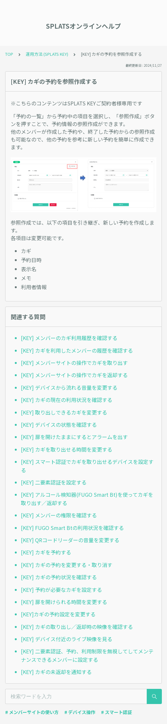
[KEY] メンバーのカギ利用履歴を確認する (69, 338)
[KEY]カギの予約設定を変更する (58, 614)
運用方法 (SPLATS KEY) (47, 54)
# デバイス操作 (79, 712)
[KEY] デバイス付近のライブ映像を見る (66, 639)
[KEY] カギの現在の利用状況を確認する (66, 400)
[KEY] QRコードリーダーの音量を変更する (70, 540)
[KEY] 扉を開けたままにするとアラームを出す (74, 437)
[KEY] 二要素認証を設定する (54, 482)
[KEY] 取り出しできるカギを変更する (64, 412)
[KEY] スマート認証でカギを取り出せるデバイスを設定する (87, 466)
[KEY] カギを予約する (46, 552)
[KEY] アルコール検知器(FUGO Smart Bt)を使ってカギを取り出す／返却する (87, 499)
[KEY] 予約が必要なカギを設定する (61, 589)
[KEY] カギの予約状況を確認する (59, 577)
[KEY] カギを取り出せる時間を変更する (66, 449)
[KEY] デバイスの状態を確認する (59, 424)
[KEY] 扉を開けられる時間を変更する (64, 602)
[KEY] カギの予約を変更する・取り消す (66, 565)
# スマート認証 (116, 712)
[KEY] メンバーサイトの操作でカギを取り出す (74, 363)
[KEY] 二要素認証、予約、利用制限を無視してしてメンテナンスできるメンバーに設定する (87, 655)
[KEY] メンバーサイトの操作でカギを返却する (74, 375)
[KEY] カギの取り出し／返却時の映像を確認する (77, 627)
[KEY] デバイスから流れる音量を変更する (69, 387)
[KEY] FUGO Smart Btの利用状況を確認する (72, 528)
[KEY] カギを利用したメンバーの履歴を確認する (77, 350)
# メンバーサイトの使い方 (32, 712)
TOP (9, 54)
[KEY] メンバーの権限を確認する (59, 515)
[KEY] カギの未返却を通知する (56, 672)
